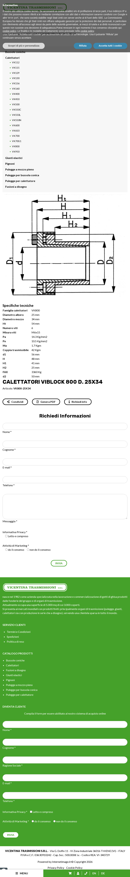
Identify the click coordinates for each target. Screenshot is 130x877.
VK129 (15, 72)
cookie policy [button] (9, 855)
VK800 (28, 33)
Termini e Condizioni (18, 631)
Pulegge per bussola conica (22, 175)
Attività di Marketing (15, 545)
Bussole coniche (15, 51)
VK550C (16, 109)
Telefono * (9, 485)
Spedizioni (13, 636)
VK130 (15, 78)
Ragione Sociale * (13, 765)
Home (6, 33)
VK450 (15, 99)
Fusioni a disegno (16, 186)
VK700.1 (16, 141)
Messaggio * (10, 521)
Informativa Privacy (14, 532)
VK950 (15, 151)
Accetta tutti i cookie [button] (110, 870)
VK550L (16, 114)
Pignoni (10, 163)
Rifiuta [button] (83, 870)
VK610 (15, 130)
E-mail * (7, 467)
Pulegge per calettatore (20, 180)
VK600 (15, 125)
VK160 (15, 88)
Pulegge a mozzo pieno (19, 169)
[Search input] (65, 18)
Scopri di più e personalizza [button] (23, 870)
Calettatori (16, 33)
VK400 (15, 93)
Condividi (15, 401)
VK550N (16, 120)
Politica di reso (15, 641)
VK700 (15, 135)
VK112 (15, 62)
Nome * (7, 431)
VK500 (15, 104)
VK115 (15, 67)
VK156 (15, 83)
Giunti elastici (13, 157)
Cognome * (9, 449)
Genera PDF (46, 401)
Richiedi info (78, 401)
